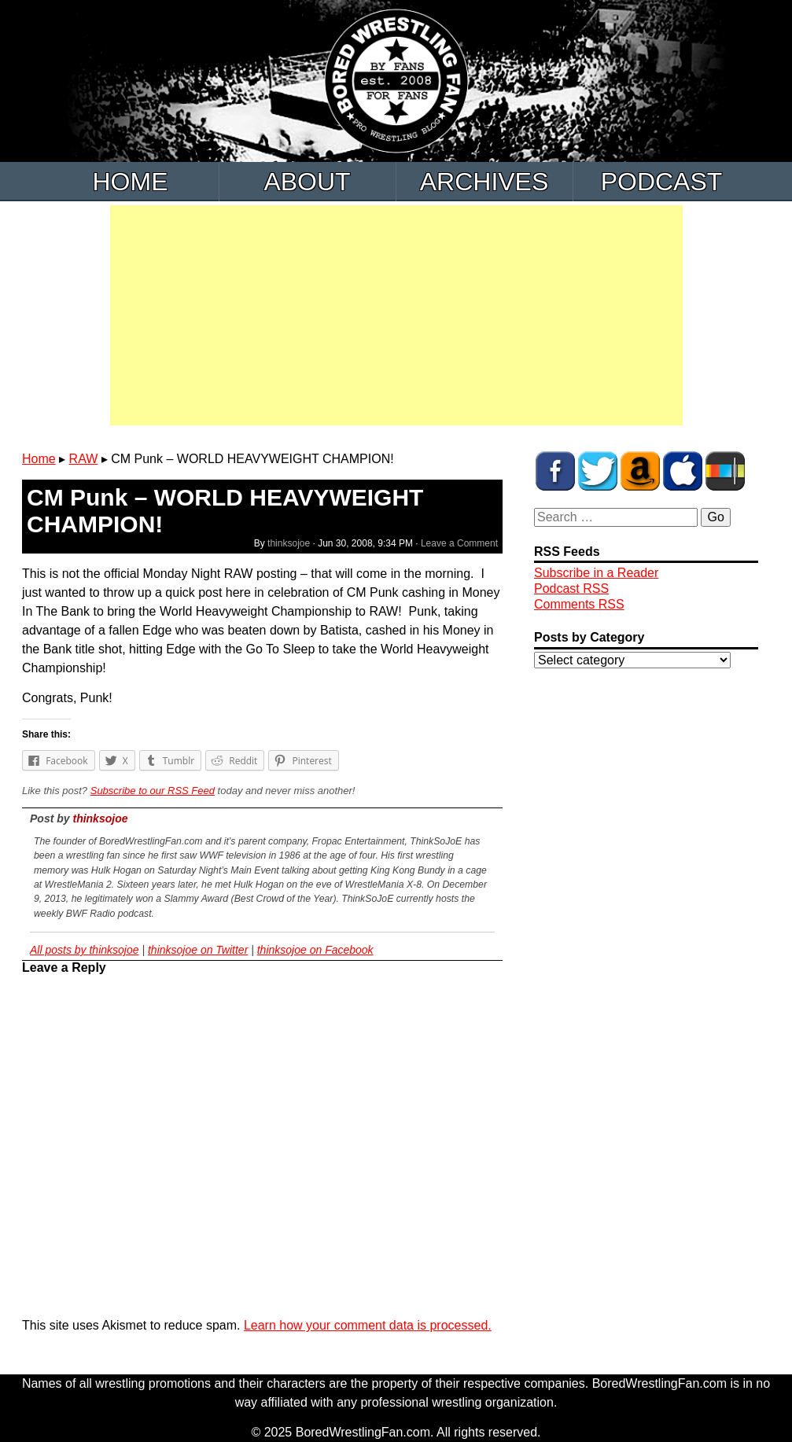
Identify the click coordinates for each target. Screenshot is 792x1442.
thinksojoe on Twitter (198, 950)
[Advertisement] (396, 315)
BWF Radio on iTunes (682, 471)
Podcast (662, 181)
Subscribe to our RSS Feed (152, 790)
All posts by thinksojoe (84, 950)
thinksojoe (288, 543)
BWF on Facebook (555, 471)
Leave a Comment (459, 543)
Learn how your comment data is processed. (368, 1325)
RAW (83, 458)
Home (130, 181)
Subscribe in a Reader (596, 572)
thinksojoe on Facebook (315, 950)
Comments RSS (579, 604)
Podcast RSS (571, 588)
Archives (484, 181)
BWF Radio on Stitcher (725, 471)
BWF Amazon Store (640, 471)
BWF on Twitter (597, 471)
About (306, 181)
